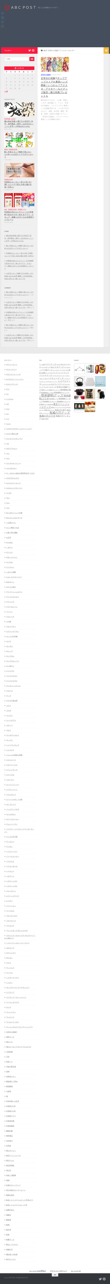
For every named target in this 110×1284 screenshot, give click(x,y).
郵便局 (8, 1220)
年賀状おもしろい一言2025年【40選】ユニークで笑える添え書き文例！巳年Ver (18, 184)
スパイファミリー (12, 785)
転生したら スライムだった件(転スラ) (19, 1200)
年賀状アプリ (22, 209)
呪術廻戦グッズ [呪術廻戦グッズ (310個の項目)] (52, 395)
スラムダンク (11, 795)
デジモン (9, 847)
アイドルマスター (12, 597)
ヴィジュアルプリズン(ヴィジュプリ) (19, 1027)
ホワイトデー (11, 953)
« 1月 (6, 91)
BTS (7, 394)
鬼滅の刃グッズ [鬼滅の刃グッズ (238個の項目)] (59, 413)
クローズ (9, 691)
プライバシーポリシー (58, 1271)
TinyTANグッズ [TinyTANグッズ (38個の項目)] (46, 367)
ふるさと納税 (11, 572)
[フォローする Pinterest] (33, 50)
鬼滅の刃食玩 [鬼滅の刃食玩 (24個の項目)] (44, 419)
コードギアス (11, 720)
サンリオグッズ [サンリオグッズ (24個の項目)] (57, 370)
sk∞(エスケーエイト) (13, 483)
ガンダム (9, 646)
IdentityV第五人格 (12, 434)
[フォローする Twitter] (29, 50)
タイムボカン (11, 814)
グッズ (8, 696)
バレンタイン (11, 891)
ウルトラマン (11, 626)
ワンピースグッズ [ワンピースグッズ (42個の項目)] (49, 387)
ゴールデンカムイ (12, 735)
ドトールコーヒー (12, 856)
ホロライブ (10, 948)
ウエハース (10, 617)
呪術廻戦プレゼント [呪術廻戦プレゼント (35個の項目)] (50, 401)
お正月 (8, 537)
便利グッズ (10, 1037)
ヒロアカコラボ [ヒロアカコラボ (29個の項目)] (46, 384)
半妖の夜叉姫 (11, 1067)
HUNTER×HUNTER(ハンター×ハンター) (19, 429)
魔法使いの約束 (12, 1254)
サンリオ (9, 740)
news (6, 149)
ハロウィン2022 (11, 886)
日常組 (8, 1146)
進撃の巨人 (10, 1210)
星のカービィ (11, 1151)
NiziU (8, 458)
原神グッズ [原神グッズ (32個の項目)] (44, 390)
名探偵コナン (11, 1076)
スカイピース (11, 760)
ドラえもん (10, 861)
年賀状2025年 (13, 149)
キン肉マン (10, 666)
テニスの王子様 (12, 837)
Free (7, 419)
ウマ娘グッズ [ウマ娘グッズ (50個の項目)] (47, 370)
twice (8, 503)
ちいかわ (9, 562)
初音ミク (9, 1062)
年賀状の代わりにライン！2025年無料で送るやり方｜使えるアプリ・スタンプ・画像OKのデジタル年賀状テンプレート (19, 216)
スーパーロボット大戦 (14, 799)
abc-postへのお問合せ (37, 1271)
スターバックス (12, 765)
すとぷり (9, 552)
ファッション (11, 906)
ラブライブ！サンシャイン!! (16, 997)
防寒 (7, 1235)
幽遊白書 (9, 1131)
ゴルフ (8, 730)
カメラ (8, 641)
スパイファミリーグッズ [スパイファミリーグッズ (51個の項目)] (59, 373)
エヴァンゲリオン (12, 631)
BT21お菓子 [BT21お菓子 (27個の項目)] (42, 364)
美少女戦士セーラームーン (16, 1190)
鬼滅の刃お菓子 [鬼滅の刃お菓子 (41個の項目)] (60, 410)
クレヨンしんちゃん (13, 686)
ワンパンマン (11, 1012)
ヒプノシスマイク (12, 896)
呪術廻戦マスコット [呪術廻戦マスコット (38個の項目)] (63, 401)
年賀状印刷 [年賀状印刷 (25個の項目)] (50, 404)
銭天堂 (8, 1230)
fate (7, 414)
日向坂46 (9, 1141)
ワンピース (10, 1017)
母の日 (8, 1170)
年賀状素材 (10, 1126)
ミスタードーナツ (12, 978)
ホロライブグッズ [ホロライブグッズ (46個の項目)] (58, 384)
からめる (9, 542)
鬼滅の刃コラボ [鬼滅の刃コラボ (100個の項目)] (47, 415)
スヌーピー (10, 780)
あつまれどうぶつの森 (14, 513)
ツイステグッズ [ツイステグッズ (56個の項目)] (45, 375)
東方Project (10, 1160)
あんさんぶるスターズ (14, 518)
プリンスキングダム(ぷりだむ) (17, 931)
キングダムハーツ (12, 661)
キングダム (10, 656)
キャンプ (9, 651)
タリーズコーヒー (12, 819)
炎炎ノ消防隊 (11, 1175)
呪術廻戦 (9, 1086)
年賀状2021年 (11, 1106)
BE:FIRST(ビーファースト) (15, 379)
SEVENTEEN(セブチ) (12, 478)
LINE (5, 209)
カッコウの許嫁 (12, 636)
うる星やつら (11, 523)
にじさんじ (10, 567)
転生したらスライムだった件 (16, 1205)
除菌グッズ (10, 1240)
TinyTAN (8, 493)
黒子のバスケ (11, 1259)
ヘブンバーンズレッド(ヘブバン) (18, 943)
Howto (8, 424)
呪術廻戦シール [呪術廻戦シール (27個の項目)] (53, 399)
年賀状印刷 (10, 1121)
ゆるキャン (10, 582)
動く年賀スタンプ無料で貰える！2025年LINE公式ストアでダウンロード (18, 154)
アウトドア (10, 602)
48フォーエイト (11, 364)
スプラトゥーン (12, 790)
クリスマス (10, 671)
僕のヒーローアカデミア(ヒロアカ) (18, 1047)
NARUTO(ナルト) (11, 449)
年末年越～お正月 (9, 119)
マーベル (9, 973)
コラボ (8, 710)
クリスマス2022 (11, 681)
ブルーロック (11, 921)
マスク (8, 963)
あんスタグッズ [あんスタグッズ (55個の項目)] (57, 367)
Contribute (9, 399)
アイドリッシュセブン (14, 592)
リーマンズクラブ (12, 1002)
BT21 (7, 389)
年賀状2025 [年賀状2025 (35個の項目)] (43, 404)
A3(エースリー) (11, 369)
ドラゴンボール (12, 866)
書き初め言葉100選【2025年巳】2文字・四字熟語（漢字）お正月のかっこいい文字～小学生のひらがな (19, 124)
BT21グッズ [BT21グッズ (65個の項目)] (51, 364)
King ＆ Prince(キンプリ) (14, 439)
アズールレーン (12, 607)
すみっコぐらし (12, 557)
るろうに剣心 (11, 587)
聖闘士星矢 (10, 1195)
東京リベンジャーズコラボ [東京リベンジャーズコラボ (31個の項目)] (59, 407)
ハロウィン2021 (11, 881)
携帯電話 (9, 1136)
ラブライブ (10, 992)
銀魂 (7, 1225)
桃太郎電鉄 (10, 1165)
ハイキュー (10, 871)
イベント (9, 612)
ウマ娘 (8, 622)
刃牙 (7, 1057)
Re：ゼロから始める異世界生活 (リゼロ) (20, 473)
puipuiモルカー (11, 468)
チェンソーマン (12, 824)
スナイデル (10, 775)
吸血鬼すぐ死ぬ (12, 1081)
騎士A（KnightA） (12, 1244)
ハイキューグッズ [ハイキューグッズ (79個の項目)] (55, 378)
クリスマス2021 (11, 676)
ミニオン (9, 983)
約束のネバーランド (13, 1185)
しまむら (9, 547)
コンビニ (9, 715)
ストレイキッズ (12, 770)
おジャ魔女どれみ (12, 528)
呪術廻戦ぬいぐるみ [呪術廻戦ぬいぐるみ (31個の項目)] (47, 393)
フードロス (10, 911)
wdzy (8, 508)
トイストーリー (12, 851)
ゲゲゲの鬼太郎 (12, 701)
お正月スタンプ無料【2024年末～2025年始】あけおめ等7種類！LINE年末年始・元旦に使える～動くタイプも (19, 276)
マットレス (10, 968)
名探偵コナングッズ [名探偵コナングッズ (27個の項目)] (54, 390)
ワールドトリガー (12, 1022)
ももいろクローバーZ (14, 577)
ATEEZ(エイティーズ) (13, 374)
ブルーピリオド (12, 916)
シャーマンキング (12, 745)
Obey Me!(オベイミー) (13, 463)
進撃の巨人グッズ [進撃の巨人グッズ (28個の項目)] (49, 410)
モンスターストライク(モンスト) (18, 987)
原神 (7, 1072)
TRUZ (8, 498)
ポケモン (9, 958)
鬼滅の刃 (9, 1249)
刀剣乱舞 (9, 1052)
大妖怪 (8, 1091)
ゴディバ (9, 725)
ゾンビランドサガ (12, 809)
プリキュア (10, 926)
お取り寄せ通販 (12, 533)
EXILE (8, 409)
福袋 (7, 1180)
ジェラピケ (10, 750)
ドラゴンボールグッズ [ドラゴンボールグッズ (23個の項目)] (58, 375)
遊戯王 (8, 1215)
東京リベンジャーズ (13, 1156)
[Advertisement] (55, 31)
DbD (7, 404)
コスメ (8, 706)
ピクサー (9, 901)
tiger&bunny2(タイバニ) (14, 488)
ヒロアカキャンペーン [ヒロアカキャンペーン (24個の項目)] (52, 381)
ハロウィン (10, 876)
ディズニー (10, 842)
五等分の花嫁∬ (46, 75)
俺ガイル (9, 1042)
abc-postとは (76, 1271)
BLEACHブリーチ (12, 384)
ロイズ (8, 1007)
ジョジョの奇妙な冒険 (14, 755)
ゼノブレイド (11, 804)
